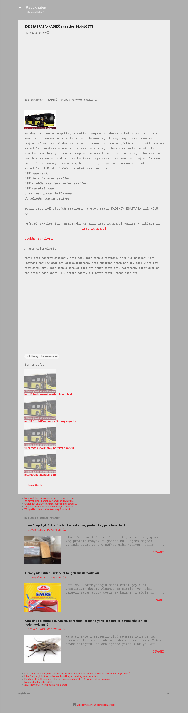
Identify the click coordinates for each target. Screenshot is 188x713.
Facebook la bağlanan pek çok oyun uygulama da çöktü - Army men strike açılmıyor (67, 679)
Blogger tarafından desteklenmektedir (94, 704)
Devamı (158, 552)
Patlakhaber (36, 7)
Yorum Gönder (35, 485)
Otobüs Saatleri (38, 239)
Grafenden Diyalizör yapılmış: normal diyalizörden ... (50, 503)
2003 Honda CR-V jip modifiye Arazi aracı (45, 684)
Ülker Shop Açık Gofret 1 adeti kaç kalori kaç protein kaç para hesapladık (75, 525)
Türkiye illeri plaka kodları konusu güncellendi (47, 509)
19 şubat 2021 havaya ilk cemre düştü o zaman (48, 506)
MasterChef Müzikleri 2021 (38, 682)
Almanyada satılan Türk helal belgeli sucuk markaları (61, 573)
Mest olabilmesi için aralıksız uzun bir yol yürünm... (50, 498)
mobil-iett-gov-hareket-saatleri (42, 356)
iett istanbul (94, 229)
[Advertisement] (94, 61)
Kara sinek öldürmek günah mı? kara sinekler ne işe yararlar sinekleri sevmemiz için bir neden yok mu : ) (77, 673)
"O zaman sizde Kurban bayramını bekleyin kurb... (49, 501)
